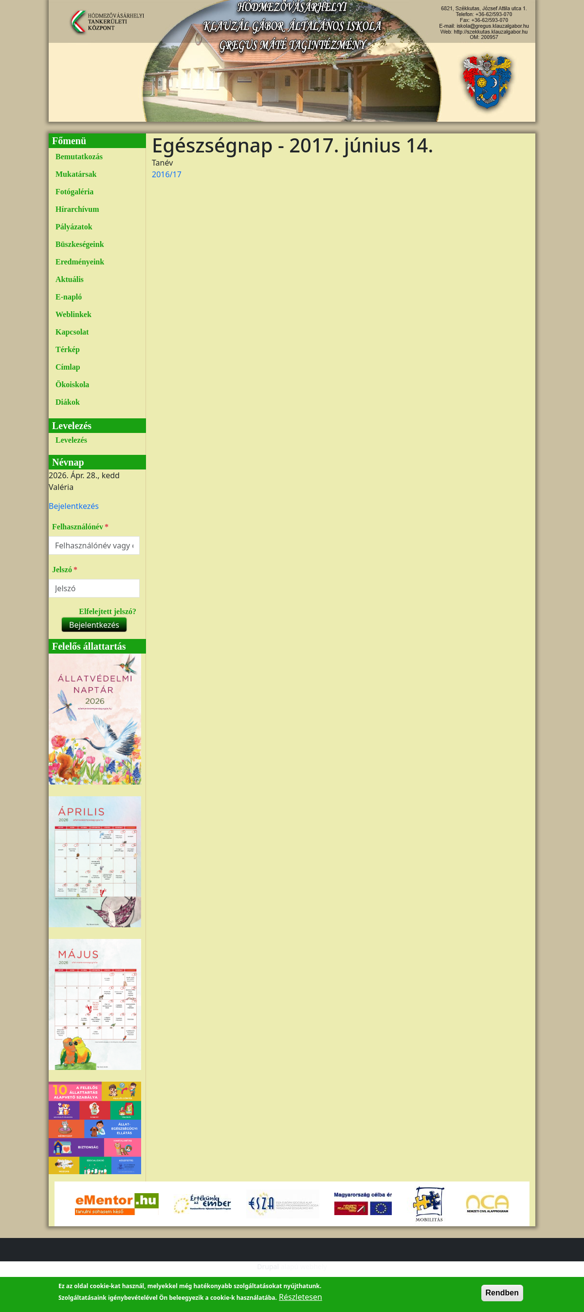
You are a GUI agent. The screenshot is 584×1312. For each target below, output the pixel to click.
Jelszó (62, 569)
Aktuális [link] (69, 279)
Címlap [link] (67, 367)
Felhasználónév (77, 527)
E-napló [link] (68, 297)
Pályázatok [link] (73, 227)
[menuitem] (94, 157)
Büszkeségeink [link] (79, 244)
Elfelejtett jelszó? (107, 611)
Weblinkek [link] (73, 314)
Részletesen (300, 1303)
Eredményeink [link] (79, 262)
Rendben (502, 1299)
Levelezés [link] (71, 440)
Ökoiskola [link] (72, 384)
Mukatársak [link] (75, 174)
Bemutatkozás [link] (79, 156)
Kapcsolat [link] (72, 332)
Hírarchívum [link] (77, 209)
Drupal (268, 1266)
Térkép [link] (67, 349)
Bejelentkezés (74, 506)
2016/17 (167, 174)
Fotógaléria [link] (74, 191)
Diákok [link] (67, 402)
